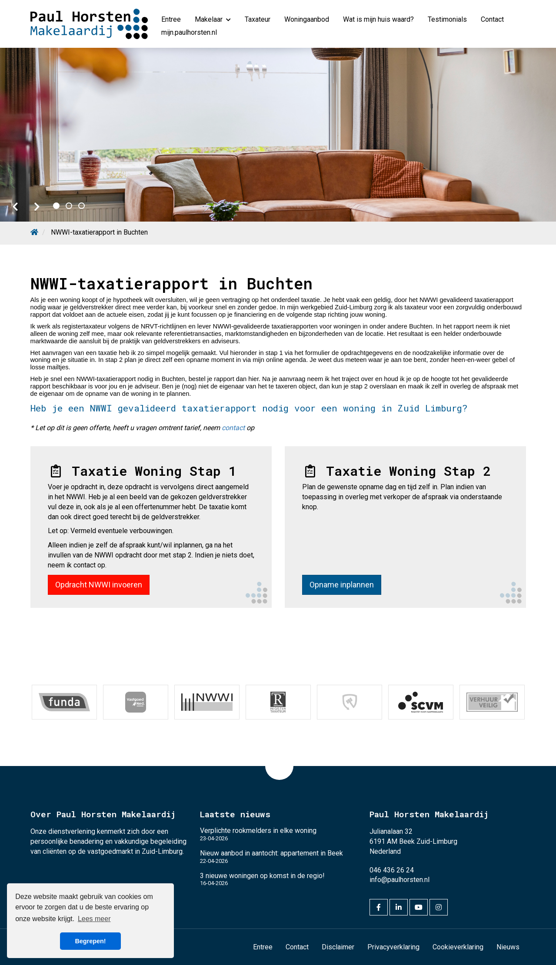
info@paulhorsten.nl (399, 879)
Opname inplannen (342, 584)
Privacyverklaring (393, 947)
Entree (171, 19)
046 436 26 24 (392, 870)
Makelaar (213, 19)
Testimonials (447, 19)
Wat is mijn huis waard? (378, 19)
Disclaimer (338, 947)
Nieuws (507, 947)
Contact (492, 19)
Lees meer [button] (94, 918)
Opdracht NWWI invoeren (98, 584)
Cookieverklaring (458, 947)
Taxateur (257, 19)
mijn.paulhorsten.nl (189, 32)
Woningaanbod (306, 19)
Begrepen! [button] (90, 941)
